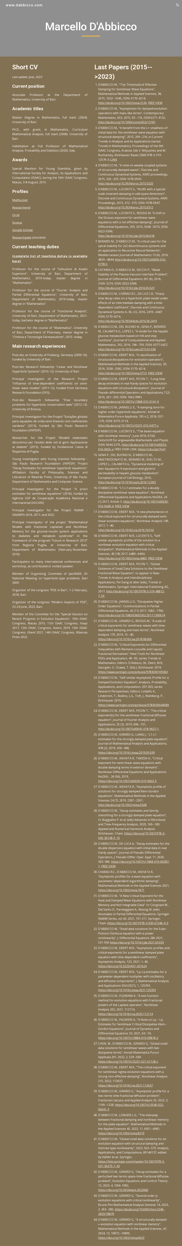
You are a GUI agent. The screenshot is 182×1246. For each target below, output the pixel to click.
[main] (91, 28)
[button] (177, 5)
